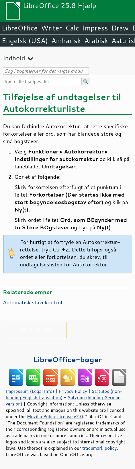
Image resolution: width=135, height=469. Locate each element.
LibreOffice (20, 28)
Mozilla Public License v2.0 (55, 416)
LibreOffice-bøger (67, 359)
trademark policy (99, 448)
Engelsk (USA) (25, 40)
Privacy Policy (72, 391)
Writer (51, 28)
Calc (72, 28)
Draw (119, 28)
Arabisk (96, 40)
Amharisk (66, 40)
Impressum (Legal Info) (30, 391)
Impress (95, 28)
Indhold (14, 57)
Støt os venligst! (34, 329)
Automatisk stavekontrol (32, 302)
